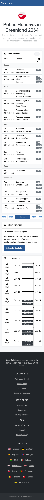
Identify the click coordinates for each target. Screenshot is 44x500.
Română (16, 477)
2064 (22, 217)
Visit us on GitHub (22, 379)
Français (29, 454)
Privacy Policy (22, 435)
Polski (14, 471)
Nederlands (17, 466)
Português (29, 471)
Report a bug (22, 384)
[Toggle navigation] (40, 3)
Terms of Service (22, 425)
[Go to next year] (37, 54)
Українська (24, 482)
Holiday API (22, 405)
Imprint (22, 430)
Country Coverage (22, 415)
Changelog (21, 410)
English (16, 449)
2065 (34, 217)
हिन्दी (16, 460)
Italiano (28, 460)
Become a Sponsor (22, 393)
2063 (11, 217)
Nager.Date (7, 3)
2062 (4, 217)
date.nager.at (29, 496)
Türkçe (30, 477)
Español (15, 454)
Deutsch (29, 449)
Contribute (22, 388)
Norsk (31, 466)
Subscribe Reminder (14, 248)
